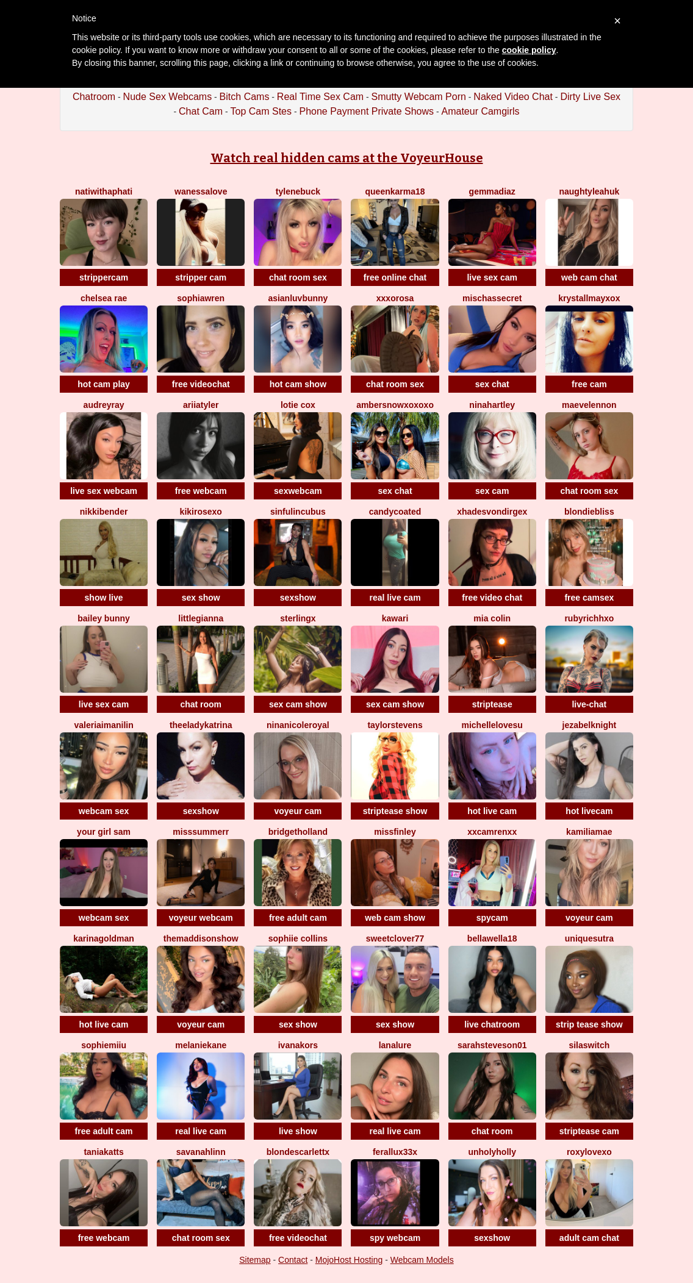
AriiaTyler (200, 405)
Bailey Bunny (103, 618)
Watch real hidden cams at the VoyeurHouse (346, 158)
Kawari (395, 618)
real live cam (395, 597)
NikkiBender (104, 511)
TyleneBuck (298, 191)
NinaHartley (492, 405)
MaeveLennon (589, 405)
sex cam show (298, 704)
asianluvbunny (298, 298)
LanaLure (395, 1045)
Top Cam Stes (261, 111)
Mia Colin (492, 618)
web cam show (395, 918)
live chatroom (492, 1024)
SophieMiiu (103, 1045)
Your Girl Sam (104, 832)
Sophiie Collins (298, 938)
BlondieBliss (589, 511)
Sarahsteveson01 (492, 1045)
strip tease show (589, 1024)
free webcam (201, 491)
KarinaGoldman (103, 938)
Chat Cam (201, 111)
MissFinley (394, 832)
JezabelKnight (589, 725)
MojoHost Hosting (349, 1260)
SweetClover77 (395, 938)
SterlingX (297, 618)
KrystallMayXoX (589, 298)
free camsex (589, 597)
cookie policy (529, 50)
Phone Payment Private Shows (366, 111)
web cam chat (589, 277)
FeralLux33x (395, 1152)
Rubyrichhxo (589, 618)
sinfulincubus (298, 511)
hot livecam (589, 811)
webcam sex (104, 811)
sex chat (492, 384)
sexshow (298, 597)
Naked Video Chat (513, 96)
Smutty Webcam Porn (419, 96)
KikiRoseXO (201, 511)
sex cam (492, 491)
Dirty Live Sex (590, 96)
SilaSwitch (589, 1045)
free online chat (395, 277)
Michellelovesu (492, 725)
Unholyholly (492, 1152)
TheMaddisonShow (201, 938)
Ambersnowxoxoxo (395, 405)
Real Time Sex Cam (320, 96)
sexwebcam (298, 491)
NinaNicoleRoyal (298, 725)
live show (298, 1131)
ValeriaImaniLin (103, 725)
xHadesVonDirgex (492, 511)
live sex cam (492, 277)
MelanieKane (200, 1045)
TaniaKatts (103, 1152)
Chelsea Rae (104, 298)
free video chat (492, 597)
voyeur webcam (201, 918)
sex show (201, 597)
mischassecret (492, 298)
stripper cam (200, 277)
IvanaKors (298, 1045)
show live (104, 597)
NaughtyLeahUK (589, 191)
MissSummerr (201, 832)
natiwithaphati (103, 191)
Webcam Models (422, 1260)
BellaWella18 (492, 938)
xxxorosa (395, 298)
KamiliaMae (589, 832)
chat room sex (298, 277)
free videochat (201, 384)
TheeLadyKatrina (201, 725)
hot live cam (492, 811)
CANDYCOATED (395, 511)
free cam (589, 384)
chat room (200, 704)
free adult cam (298, 918)
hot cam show (298, 384)
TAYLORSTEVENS (394, 725)
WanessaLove (200, 191)
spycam (492, 918)
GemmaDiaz (492, 191)
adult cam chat (589, 1238)
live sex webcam (103, 491)
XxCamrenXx (492, 832)
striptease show (395, 811)
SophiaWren (200, 298)
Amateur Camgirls (480, 111)
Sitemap (254, 1260)
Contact (292, 1260)
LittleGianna (200, 618)
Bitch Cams (245, 96)
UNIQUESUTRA (589, 938)
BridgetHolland (298, 832)
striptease (492, 704)
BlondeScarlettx (298, 1152)
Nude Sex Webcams (167, 96)
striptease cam (589, 1131)
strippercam (103, 277)
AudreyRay (104, 405)
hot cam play (103, 384)
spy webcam (395, 1238)
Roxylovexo (589, 1152)
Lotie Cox (298, 405)
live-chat (589, 704)
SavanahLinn (201, 1152)
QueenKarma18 (395, 191)
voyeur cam (297, 811)
